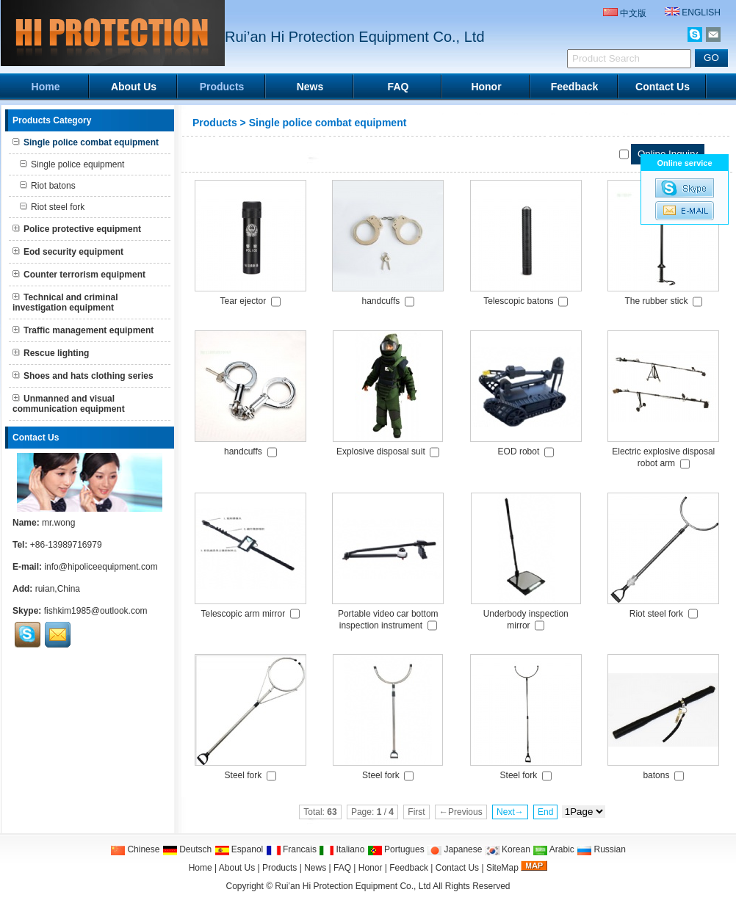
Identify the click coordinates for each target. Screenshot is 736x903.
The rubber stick (656, 301)
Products (222, 87)
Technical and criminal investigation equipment (65, 302)
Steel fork (243, 775)
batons (656, 775)
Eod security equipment (67, 252)
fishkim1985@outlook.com (96, 611)
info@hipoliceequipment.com (100, 567)
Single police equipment (72, 164)
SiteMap (502, 868)
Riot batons (48, 186)
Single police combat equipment (328, 122)
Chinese (134, 849)
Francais (291, 849)
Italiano (341, 849)
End (545, 812)
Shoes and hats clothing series (83, 376)
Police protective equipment (76, 229)
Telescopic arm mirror (243, 614)
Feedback (575, 87)
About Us (133, 87)
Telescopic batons (518, 301)
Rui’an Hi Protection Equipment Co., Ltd (354, 886)
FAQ (398, 87)
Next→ (510, 812)
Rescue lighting (50, 353)
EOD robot (519, 451)
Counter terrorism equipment (78, 274)
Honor (486, 87)
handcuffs (381, 301)
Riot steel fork (52, 207)
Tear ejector (243, 301)
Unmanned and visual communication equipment (68, 404)
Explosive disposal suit (380, 451)
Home (46, 87)
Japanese (454, 849)
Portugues (396, 849)
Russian (601, 849)
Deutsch (187, 849)
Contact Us (662, 87)
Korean (507, 849)
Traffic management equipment (83, 330)
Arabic (553, 849)
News (310, 87)
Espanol (239, 849)
